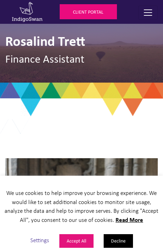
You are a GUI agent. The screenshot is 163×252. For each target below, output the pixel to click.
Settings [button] (39, 240)
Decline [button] (118, 240)
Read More (129, 220)
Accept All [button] (76, 240)
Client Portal (88, 11)
